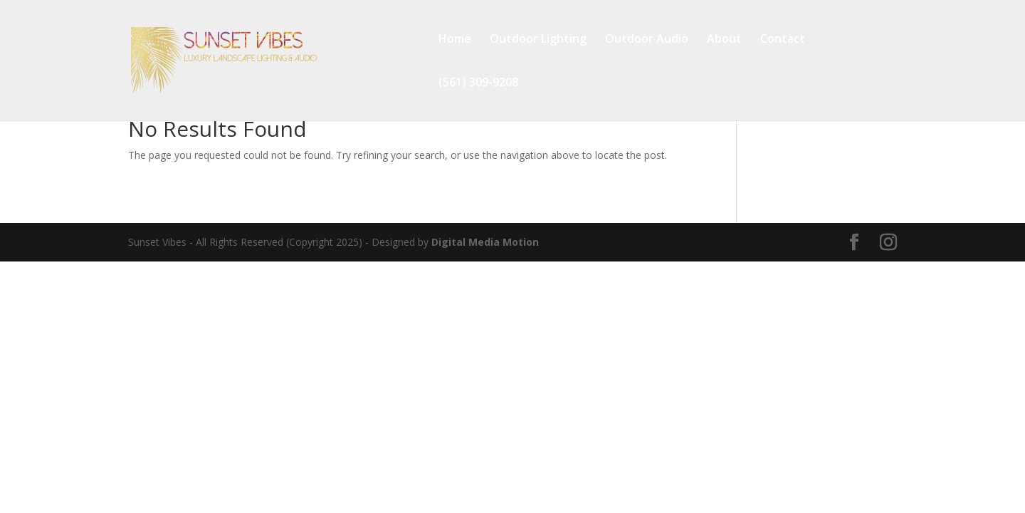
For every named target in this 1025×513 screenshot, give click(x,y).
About (724, 39)
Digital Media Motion (485, 242)
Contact (782, 39)
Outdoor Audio (646, 39)
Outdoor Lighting (538, 39)
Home (454, 39)
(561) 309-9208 (478, 83)
